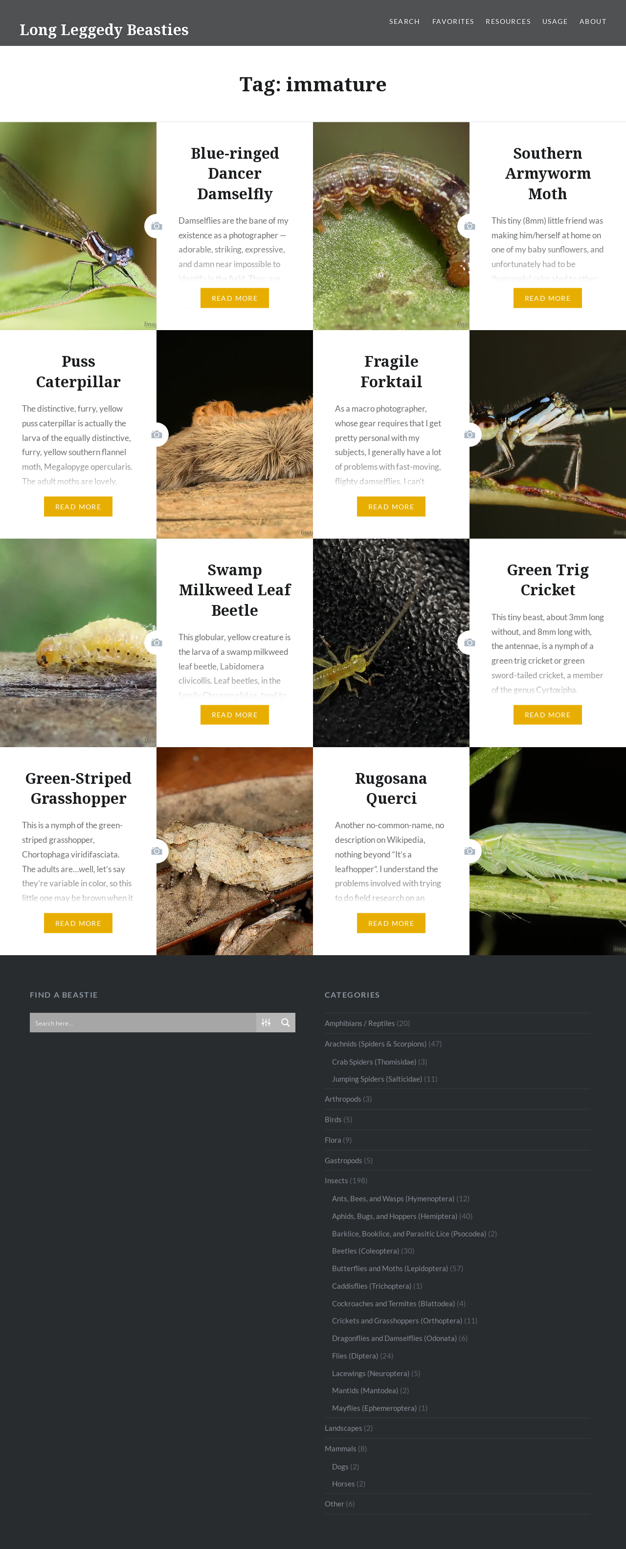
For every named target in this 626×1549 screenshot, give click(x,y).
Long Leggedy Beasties (104, 30)
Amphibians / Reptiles (360, 1023)
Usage (555, 21)
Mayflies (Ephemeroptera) (374, 1407)
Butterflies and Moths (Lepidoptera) (390, 1268)
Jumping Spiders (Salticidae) (377, 1078)
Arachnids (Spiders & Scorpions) (376, 1043)
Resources (508, 21)
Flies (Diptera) (355, 1355)
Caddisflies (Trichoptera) (372, 1285)
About (593, 21)
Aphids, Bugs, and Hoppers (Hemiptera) (395, 1216)
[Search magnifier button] (285, 1022)
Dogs (340, 1466)
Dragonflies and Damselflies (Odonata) (394, 1338)
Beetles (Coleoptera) (366, 1250)
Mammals (341, 1448)
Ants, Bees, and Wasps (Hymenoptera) (393, 1198)
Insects (336, 1180)
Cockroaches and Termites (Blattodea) (393, 1303)
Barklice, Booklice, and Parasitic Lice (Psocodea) (409, 1233)
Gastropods (343, 1160)
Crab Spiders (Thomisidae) (374, 1061)
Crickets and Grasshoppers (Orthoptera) (397, 1320)
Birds (333, 1119)
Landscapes (343, 1427)
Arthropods (343, 1098)
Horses (343, 1483)
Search (404, 21)
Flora (333, 1139)
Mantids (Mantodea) (365, 1390)
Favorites (453, 21)
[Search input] (143, 1022)
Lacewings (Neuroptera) (371, 1373)
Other (334, 1503)
